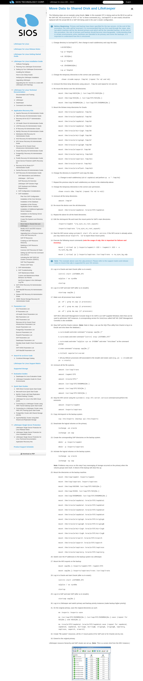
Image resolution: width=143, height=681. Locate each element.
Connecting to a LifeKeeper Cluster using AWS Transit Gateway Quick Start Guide (28, 404)
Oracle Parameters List (23, 327)
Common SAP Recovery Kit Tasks (31, 250)
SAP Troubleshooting (24, 270)
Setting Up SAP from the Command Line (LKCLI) (32, 254)
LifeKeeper (18, 100)
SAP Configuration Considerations (28, 191)
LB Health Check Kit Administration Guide (28, 123)
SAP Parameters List (22, 338)
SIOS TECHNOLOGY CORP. (29, 2)
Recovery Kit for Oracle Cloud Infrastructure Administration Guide (25, 147)
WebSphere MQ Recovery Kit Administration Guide (24, 135)
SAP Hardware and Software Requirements (27, 187)
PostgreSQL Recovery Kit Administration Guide (27, 154)
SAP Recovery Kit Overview (27, 181)
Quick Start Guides (19, 386)
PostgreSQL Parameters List (25, 329)
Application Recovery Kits (22, 110)
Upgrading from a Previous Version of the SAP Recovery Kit (32, 234)
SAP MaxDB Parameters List (25, 350)
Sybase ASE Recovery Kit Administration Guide (27, 295)
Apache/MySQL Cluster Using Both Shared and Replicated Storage (26, 418)
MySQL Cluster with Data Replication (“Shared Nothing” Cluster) (26, 395)
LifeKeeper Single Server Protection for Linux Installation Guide (27, 433)
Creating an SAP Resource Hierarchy (29, 242)
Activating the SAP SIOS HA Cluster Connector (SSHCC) (30, 258)
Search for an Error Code (22, 355)
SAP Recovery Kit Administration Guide (27, 173)
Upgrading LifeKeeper (23, 80)
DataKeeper (18, 102)
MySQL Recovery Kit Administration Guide (28, 131)
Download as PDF (28, 454)
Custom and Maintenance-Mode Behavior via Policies (28, 276)
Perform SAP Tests (27, 265)
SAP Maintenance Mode (26, 273)
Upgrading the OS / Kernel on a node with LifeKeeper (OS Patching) (29, 84)
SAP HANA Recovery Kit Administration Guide (27, 286)
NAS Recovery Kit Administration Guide (27, 138)
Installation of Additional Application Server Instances (32, 210)
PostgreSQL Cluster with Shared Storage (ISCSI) (28, 414)
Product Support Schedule (24, 447)
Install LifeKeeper (26, 216)
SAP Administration (23, 267)
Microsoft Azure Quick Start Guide (25, 391)
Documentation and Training (25, 94)
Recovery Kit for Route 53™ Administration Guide (23, 166)
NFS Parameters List (23, 319)
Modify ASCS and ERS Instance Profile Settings (31, 229)
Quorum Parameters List (24, 332)
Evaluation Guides (19, 373)
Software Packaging (22, 64)
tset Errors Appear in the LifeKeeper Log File (29, 281)
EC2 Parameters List (22, 309)
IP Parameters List (22, 311)
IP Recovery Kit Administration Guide (26, 128)
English (129, 2)
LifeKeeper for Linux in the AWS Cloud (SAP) (27, 400)
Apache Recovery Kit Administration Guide (28, 113)
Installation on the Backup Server (31, 214)
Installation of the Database (29, 202)
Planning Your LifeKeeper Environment (27, 66)
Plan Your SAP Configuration (30, 196)
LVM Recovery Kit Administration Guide (27, 126)
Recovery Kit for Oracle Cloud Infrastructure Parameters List (25, 323)
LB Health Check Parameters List (27, 314)
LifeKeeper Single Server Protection (26, 425)
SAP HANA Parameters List (25, 348)
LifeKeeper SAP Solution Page (28, 183)
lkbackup (19, 97)
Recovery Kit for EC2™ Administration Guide (27, 119)
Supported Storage (21, 369)
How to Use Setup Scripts (24, 75)
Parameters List (18, 306)
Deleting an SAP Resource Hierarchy (29, 246)
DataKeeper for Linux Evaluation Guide (27, 376)
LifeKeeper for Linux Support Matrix (27, 363)
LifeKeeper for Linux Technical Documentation (24, 91)
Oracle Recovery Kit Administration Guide (28, 150)
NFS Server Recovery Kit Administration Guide (27, 142)
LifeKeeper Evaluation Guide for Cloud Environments (27, 380)
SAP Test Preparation (27, 262)
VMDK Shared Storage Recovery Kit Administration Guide (26, 300)
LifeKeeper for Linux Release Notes (27, 49)
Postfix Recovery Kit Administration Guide (28, 158)
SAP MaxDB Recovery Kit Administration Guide (27, 290)
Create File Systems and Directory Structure (32, 220)
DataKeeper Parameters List (25, 340)
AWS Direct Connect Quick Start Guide (27, 389)
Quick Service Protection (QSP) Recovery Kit (29, 162)
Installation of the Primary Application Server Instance (29, 205)
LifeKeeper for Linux (21, 44)
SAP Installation (22, 193)
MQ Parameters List (22, 317)
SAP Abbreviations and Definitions (29, 175)
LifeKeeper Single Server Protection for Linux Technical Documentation (27, 438)
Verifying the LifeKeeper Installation (27, 77)
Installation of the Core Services (31, 199)
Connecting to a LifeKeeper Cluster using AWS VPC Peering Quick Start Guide (28, 409)
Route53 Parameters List (24, 335)
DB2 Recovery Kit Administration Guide (27, 116)
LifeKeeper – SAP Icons (26, 178)
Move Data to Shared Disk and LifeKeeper (30, 225)
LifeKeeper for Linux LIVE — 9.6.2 (62, 2)
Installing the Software (23, 72)
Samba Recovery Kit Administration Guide (28, 170)
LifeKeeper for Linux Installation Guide (27, 61)
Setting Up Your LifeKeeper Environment (27, 69)
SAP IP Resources (27, 238)
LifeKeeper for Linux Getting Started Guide (27, 55)
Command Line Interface (22, 105)
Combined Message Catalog (23, 358)
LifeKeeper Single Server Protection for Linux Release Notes (28, 428)
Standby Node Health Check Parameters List (29, 344)
